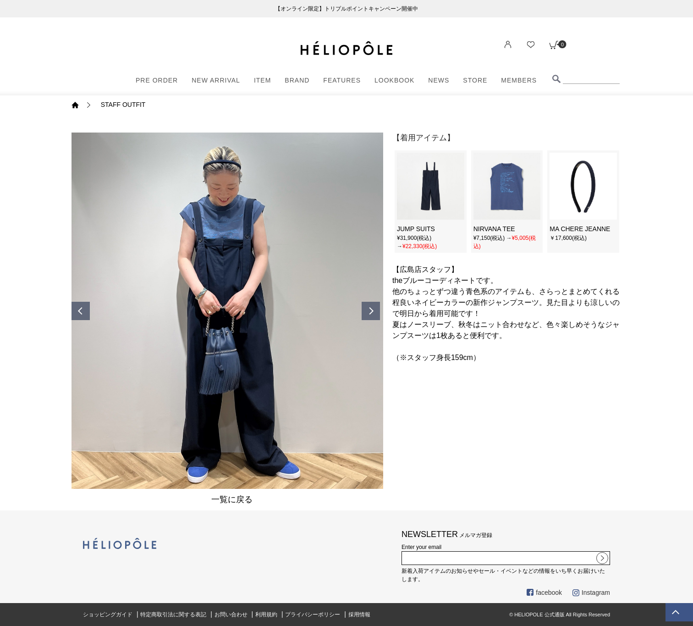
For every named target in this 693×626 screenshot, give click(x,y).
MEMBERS (519, 80)
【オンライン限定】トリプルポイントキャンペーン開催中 (346, 9)
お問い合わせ (231, 614)
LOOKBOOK (394, 80)
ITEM (262, 80)
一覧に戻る (232, 499)
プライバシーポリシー (312, 614)
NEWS (438, 80)
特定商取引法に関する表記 (173, 614)
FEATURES (342, 80)
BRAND (297, 80)
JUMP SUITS (416, 229)
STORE (475, 80)
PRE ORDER (157, 80)
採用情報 (359, 614)
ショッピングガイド (107, 614)
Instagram (591, 592)
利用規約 (266, 614)
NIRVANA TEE (494, 229)
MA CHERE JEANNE (580, 229)
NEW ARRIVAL (216, 80)
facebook (544, 592)
